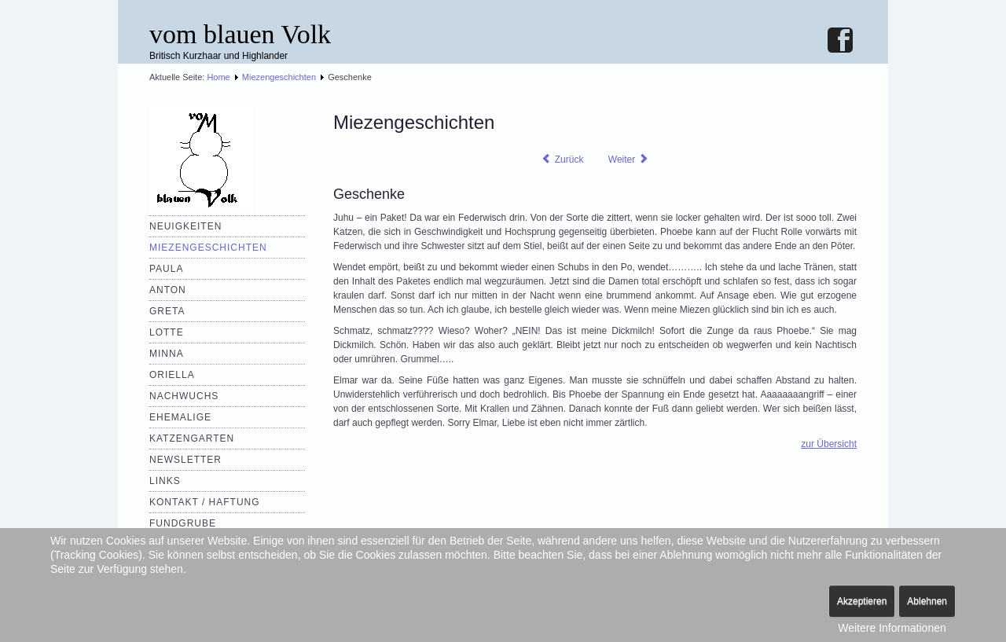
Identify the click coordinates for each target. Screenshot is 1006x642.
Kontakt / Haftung (204, 502)
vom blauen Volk (240, 34)
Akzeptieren (862, 601)
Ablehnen (927, 601)
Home (218, 77)
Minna (166, 353)
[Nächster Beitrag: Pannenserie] (628, 160)
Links (165, 480)
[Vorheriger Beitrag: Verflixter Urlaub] (562, 160)
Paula (166, 268)
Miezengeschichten (279, 77)
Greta (167, 311)
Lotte (166, 332)
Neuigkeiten (185, 226)
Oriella (172, 374)
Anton (167, 289)
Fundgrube (182, 523)
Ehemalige (180, 417)
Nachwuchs (183, 396)
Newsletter (185, 459)
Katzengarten (191, 438)
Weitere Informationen (891, 628)
